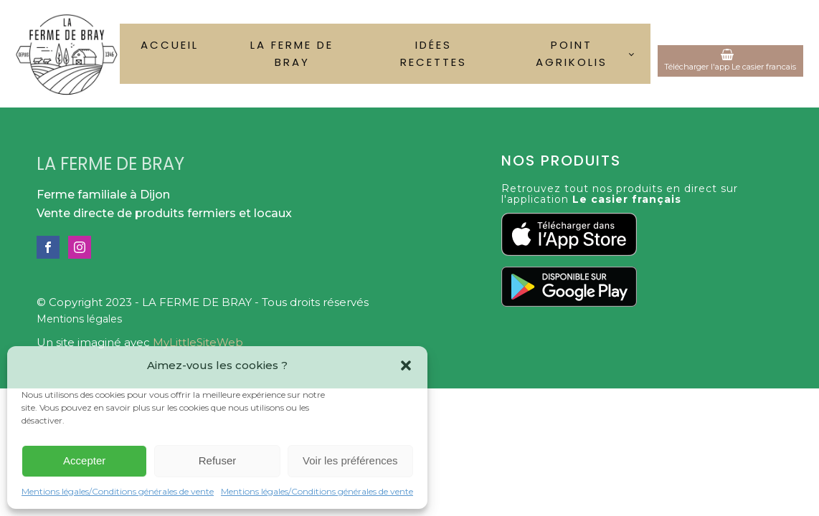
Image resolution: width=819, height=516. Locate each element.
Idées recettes (433, 53)
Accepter (84, 460)
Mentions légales (79, 318)
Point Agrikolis (571, 53)
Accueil (170, 44)
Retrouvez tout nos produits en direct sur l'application (619, 194)
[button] (406, 365)
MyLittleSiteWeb (198, 342)
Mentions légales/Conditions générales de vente (118, 491)
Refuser (218, 460)
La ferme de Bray (291, 53)
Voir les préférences (350, 460)
